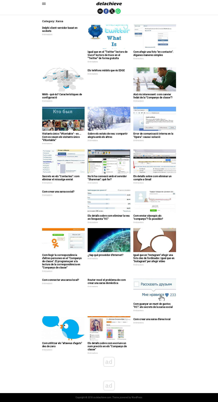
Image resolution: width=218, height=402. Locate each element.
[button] (44, 4)
